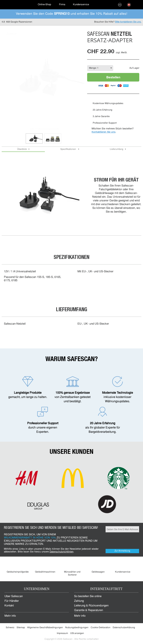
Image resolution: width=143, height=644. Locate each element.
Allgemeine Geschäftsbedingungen (45, 628)
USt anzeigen (77, 633)
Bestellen (113, 77)
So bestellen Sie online (87, 596)
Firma (62, 4)
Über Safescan (13, 596)
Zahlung (79, 601)
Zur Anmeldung (122, 551)
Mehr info (10, 616)
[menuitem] (17, 4)
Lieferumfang (116, 149)
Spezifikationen (68, 149)
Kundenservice (81, 4)
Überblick (22, 149)
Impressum (62, 633)
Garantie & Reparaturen (88, 610)
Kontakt (9, 605)
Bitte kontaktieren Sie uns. (128, 22)
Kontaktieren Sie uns (103, 131)
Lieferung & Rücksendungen (91, 605)
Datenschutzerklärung (124, 628)
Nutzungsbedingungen (76, 628)
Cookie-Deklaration (100, 628)
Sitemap (21, 628)
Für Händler (11, 601)
